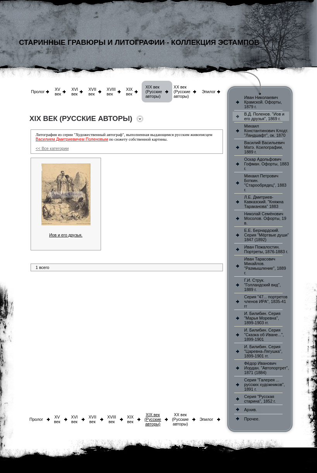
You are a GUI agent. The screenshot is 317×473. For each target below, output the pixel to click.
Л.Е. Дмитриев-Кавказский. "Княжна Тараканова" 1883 (264, 202)
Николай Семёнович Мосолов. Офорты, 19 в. (265, 218)
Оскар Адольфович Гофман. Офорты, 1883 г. (266, 164)
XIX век (129, 91)
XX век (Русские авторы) (182, 92)
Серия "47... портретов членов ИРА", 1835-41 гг (266, 301)
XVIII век (111, 91)
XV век (58, 91)
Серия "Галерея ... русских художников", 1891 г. (264, 384)
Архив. (250, 409)
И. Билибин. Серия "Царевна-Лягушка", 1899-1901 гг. (263, 351)
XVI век (74, 91)
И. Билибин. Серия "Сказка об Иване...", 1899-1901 (264, 335)
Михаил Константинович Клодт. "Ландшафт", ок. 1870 (266, 131)
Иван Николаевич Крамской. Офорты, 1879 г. (263, 102)
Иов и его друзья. (65, 235)
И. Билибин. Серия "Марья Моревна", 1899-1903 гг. (262, 318)
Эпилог (209, 91)
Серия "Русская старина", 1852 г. (260, 398)
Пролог (38, 91)
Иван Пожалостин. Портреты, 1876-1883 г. (266, 249)
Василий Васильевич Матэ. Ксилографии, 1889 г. (264, 147)
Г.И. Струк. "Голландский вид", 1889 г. (262, 285)
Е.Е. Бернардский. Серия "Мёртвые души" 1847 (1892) (266, 235)
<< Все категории (52, 148)
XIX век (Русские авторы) (154, 92)
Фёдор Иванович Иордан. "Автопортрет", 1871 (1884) (266, 368)
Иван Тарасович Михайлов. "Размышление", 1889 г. (265, 266)
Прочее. (252, 419)
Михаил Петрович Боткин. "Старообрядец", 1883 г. (265, 183)
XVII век (92, 91)
